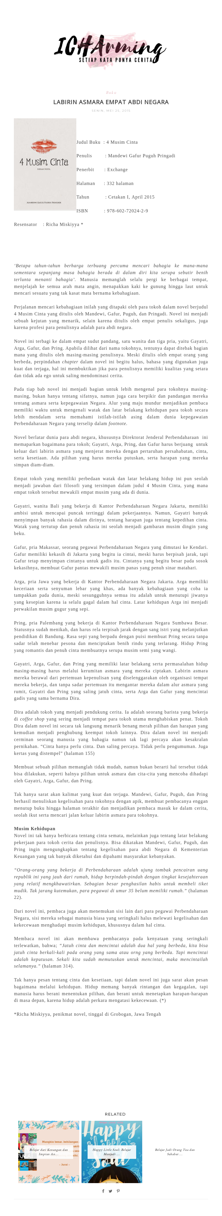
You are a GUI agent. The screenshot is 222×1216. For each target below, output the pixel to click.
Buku (111, 92)
